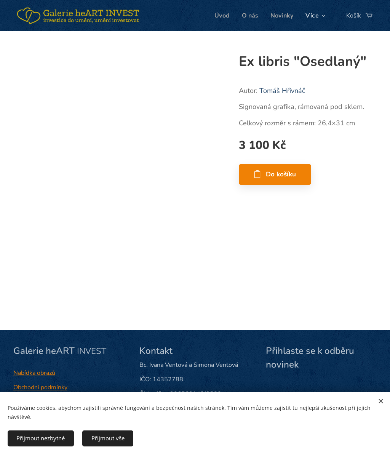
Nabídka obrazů (34, 373)
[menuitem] (220, 15)
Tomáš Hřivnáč (282, 90)
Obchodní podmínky (40, 387)
